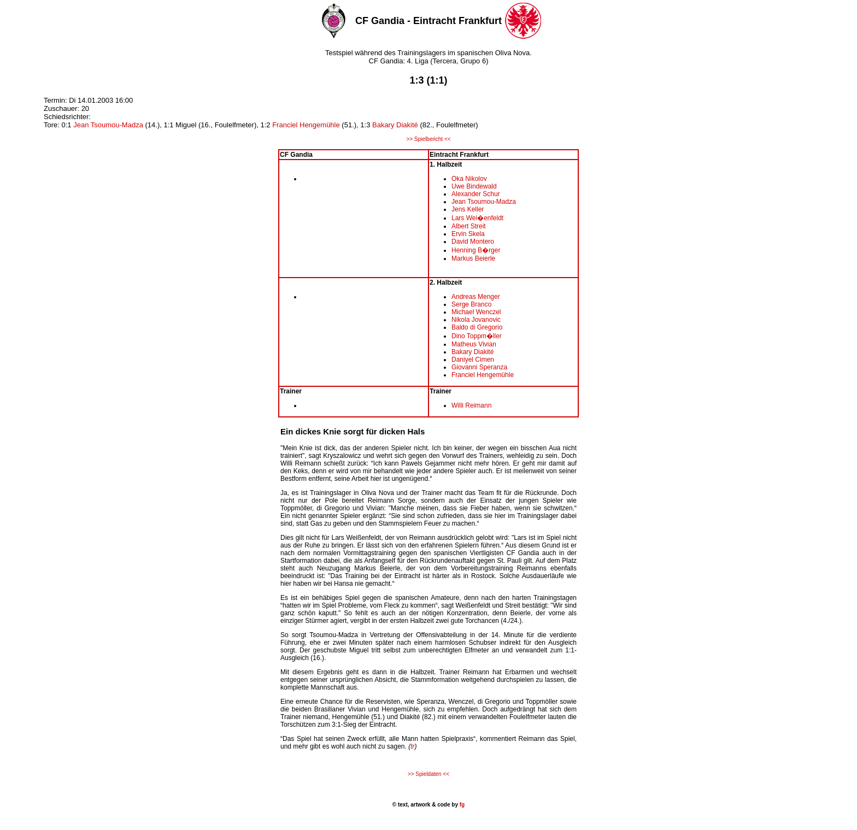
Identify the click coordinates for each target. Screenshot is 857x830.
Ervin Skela (468, 234)
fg (461, 805)
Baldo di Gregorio (476, 327)
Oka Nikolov (469, 179)
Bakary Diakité (395, 125)
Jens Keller (467, 209)
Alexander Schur (475, 194)
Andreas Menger (475, 297)
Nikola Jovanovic (476, 319)
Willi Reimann (471, 405)
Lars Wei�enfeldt (477, 218)
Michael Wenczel (476, 312)
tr (412, 746)
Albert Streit (468, 226)
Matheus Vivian (473, 344)
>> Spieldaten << (428, 774)
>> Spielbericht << (428, 139)
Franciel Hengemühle (306, 125)
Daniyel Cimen (472, 359)
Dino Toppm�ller (476, 336)
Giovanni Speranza (479, 367)
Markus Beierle (473, 258)
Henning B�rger (475, 250)
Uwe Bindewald (474, 186)
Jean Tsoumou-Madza (108, 125)
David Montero (472, 241)
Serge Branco (471, 304)
